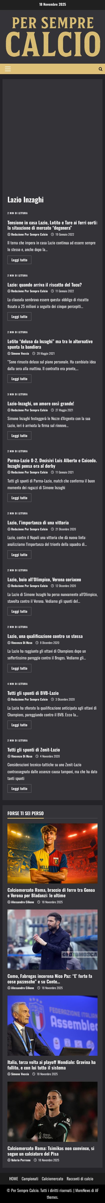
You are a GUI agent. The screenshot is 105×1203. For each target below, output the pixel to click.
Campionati (30, 1179)
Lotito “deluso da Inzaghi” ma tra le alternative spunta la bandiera (50, 344)
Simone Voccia (20, 353)
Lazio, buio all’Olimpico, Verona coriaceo (44, 579)
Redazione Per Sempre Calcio (29, 234)
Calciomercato (52, 1179)
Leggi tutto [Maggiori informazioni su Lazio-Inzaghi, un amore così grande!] (21, 436)
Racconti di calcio (80, 1179)
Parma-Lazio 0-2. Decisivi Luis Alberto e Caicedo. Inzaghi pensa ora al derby (52, 463)
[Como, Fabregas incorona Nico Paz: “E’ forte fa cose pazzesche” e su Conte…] (52, 939)
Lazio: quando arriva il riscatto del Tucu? (44, 284)
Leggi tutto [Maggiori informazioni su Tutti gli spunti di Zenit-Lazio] (21, 789)
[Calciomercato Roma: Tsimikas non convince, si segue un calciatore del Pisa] (52, 1112)
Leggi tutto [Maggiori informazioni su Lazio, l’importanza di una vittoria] (21, 555)
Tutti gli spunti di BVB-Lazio (33, 693)
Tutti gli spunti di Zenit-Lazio (33, 749)
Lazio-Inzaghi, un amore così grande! (40, 403)
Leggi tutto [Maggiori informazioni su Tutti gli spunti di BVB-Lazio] (21, 725)
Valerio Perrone (21, 1160)
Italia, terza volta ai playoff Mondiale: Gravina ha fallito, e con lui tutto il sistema (51, 1065)
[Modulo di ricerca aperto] (101, 69)
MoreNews (82, 1190)
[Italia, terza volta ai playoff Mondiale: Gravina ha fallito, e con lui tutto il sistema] (52, 1026)
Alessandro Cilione (22, 902)
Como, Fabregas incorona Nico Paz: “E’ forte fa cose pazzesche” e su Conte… (49, 979)
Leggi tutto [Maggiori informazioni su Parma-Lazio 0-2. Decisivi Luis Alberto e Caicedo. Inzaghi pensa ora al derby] (21, 498)
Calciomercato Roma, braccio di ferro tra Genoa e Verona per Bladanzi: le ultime (51, 893)
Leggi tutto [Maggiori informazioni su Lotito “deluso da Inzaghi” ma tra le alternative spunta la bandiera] (21, 379)
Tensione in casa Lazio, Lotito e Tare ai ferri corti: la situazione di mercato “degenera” (52, 225)
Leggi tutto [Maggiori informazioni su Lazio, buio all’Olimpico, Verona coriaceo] (21, 611)
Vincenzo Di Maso (21, 642)
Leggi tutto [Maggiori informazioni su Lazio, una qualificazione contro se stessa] (21, 668)
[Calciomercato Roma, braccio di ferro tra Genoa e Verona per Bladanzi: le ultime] (52, 853)
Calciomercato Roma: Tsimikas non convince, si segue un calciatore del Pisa (50, 1151)
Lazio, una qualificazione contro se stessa (45, 636)
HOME (13, 1179)
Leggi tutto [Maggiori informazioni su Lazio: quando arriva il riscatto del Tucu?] (21, 317)
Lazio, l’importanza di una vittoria (38, 522)
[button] (7, 69)
